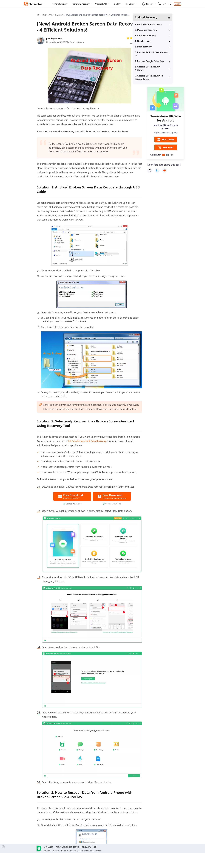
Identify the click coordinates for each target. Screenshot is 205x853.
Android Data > (56, 14)
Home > (44, 14)
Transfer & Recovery (81, 4)
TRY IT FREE (165, 140)
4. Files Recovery (158, 41)
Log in (177, 4)
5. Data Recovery (158, 46)
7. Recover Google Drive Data (165, 61)
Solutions (130, 4)
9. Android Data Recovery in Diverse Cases (164, 77)
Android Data (77, 42)
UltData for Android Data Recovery (87, 441)
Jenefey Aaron (54, 38)
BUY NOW (165, 147)
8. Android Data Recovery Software (163, 69)
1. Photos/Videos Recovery (163, 24)
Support (147, 3)
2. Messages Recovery (161, 30)
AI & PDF (117, 4)
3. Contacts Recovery (160, 35)
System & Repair (60, 4)
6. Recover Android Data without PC (162, 54)
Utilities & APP (101, 4)
